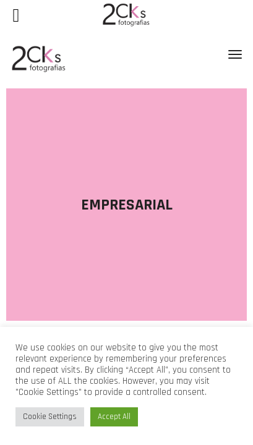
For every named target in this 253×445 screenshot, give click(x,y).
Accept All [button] (114, 417)
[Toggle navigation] (235, 54)
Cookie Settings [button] (50, 417)
